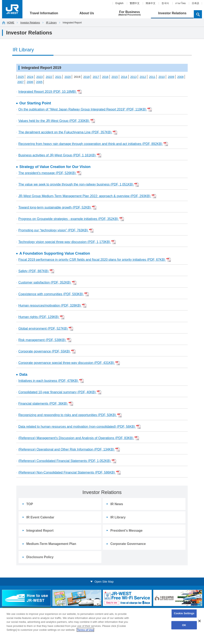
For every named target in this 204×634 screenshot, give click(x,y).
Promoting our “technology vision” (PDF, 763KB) (56, 231)
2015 (114, 76)
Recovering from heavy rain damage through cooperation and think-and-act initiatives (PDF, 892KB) (93, 144)
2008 (180, 76)
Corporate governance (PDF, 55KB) (47, 351)
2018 (86, 76)
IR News (116, 504)
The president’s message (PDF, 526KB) (49, 173)
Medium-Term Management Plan (51, 544)
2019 (77, 76)
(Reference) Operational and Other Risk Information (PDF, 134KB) (69, 449)
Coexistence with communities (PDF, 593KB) (53, 294)
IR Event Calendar (40, 517)
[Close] (199, 620)
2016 (105, 76)
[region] (102, 621)
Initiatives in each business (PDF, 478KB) (51, 381)
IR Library (51, 22)
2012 (143, 76)
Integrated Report (39, 530)
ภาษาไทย (180, 3)
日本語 (195, 3)
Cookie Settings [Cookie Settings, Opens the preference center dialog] (184, 613)
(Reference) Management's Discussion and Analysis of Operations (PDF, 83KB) (78, 438)
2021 (58, 76)
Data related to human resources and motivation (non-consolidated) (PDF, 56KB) (79, 427)
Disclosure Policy (39, 557)
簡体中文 (150, 3)
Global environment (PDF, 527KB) (45, 329)
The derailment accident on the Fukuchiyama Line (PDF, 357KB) (67, 132)
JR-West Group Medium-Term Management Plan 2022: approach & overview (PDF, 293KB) (87, 196)
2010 (162, 76)
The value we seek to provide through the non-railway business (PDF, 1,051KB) (78, 185)
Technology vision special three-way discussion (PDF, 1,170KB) (67, 242)
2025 (21, 76)
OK (184, 625)
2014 (124, 76)
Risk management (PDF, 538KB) (44, 340)
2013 (133, 76)
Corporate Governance (128, 544)
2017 (96, 76)
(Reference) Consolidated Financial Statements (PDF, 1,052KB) (67, 461)
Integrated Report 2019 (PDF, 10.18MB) (50, 92)
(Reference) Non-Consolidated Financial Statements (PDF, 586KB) (69, 473)
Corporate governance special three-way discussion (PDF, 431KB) (69, 363)
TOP (29, 504)
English (119, 3)
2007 (20, 82)
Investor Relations (30, 22)
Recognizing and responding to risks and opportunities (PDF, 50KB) (70, 415)
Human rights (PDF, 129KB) (41, 317)
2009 (171, 76)
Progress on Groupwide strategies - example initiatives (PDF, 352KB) (71, 219)
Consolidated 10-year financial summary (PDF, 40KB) (59, 392)
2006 (30, 82)
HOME (8, 22)
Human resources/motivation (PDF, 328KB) (52, 306)
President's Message (126, 530)
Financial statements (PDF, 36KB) (45, 404)
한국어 (165, 3)
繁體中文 (135, 3)
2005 (39, 82)
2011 (152, 76)
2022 (49, 76)
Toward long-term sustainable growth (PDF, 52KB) (57, 207)
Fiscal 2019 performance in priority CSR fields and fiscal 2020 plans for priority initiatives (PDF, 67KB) (94, 260)
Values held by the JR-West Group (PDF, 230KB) (56, 121)
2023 (39, 76)
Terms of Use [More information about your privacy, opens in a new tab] (85, 629)
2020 (67, 76)
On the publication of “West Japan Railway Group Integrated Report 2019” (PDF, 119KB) (85, 109)
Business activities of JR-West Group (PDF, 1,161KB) (59, 155)
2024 (30, 76)
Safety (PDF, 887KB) (36, 271)
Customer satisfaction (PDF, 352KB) (47, 283)
